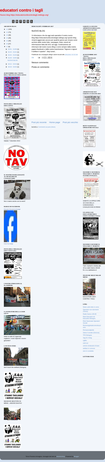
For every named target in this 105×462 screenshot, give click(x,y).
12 (7, 32)
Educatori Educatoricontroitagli (12, 209)
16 (7, 44)
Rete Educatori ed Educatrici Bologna (89, 317)
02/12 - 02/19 (12, 64)
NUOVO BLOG (13, 60)
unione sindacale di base (91, 346)
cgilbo (85, 340)
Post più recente (39, 122)
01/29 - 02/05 (12, 58)
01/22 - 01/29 (12, 55)
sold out (85, 343)
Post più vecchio (70, 122)
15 (7, 41)
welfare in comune (89, 348)
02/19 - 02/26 (12, 67)
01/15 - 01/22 (12, 52)
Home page (54, 122)
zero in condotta (88, 351)
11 (7, 29)
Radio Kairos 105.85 (89, 314)
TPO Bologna (87, 335)
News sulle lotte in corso (91, 307)
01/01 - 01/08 (12, 49)
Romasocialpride (88, 330)
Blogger (76, 456)
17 (7, 46)
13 (7, 35)
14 (7, 38)
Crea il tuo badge (8, 243)
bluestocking (60, 456)
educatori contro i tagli (21, 10)
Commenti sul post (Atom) (46, 127)
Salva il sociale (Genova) (91, 332)
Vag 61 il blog (87, 338)
